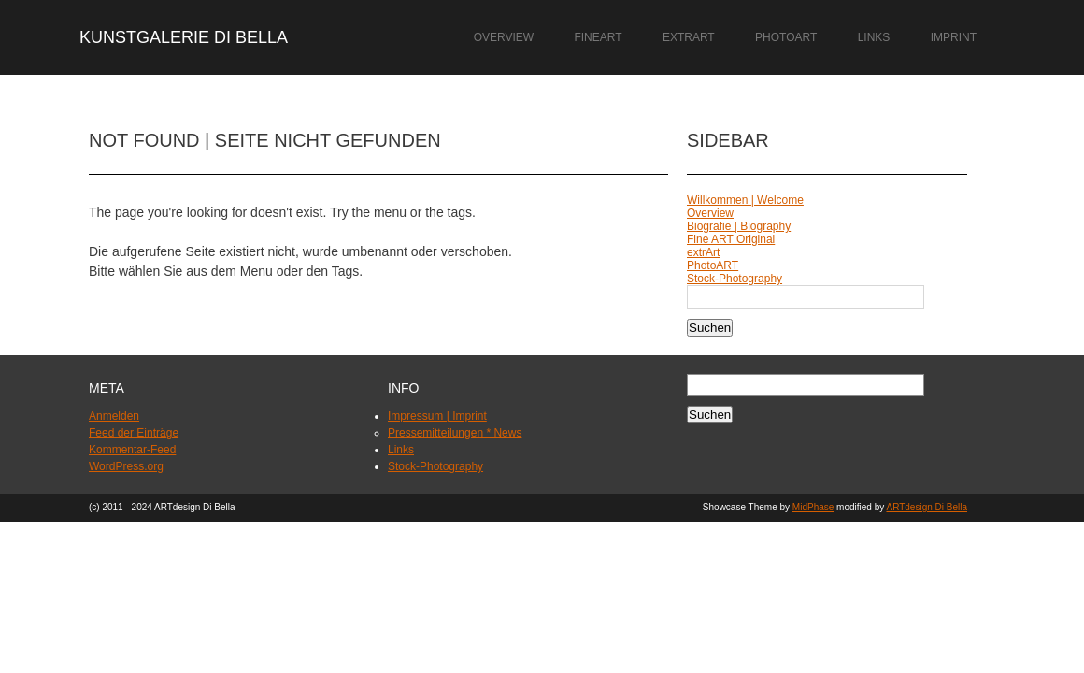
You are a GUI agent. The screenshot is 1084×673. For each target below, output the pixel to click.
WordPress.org (126, 466)
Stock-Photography (734, 278)
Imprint (954, 37)
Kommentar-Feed (132, 449)
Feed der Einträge (133, 432)
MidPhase (813, 507)
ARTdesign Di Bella (926, 507)
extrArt (689, 37)
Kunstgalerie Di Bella (183, 37)
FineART (597, 37)
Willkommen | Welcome (745, 200)
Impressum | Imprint (437, 415)
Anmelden (114, 415)
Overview (504, 37)
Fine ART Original (731, 239)
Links (874, 37)
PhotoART (786, 37)
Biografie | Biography (739, 226)
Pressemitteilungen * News (454, 432)
